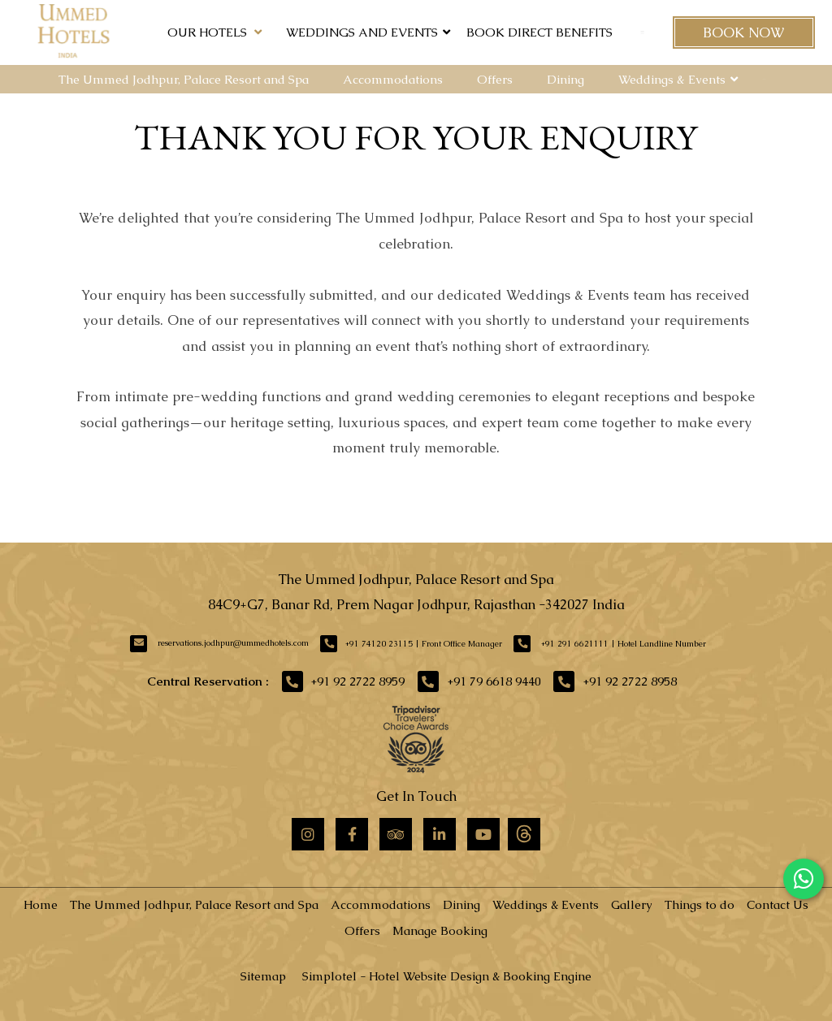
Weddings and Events (362, 32)
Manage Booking (440, 930)
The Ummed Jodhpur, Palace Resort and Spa (183, 79)
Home (41, 904)
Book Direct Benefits (539, 32)
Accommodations (393, 79)
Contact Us (777, 904)
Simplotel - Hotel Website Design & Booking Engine (447, 976)
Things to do (699, 904)
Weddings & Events (672, 79)
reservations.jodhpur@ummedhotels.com (233, 643)
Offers (495, 79)
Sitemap (263, 976)
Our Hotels (214, 32)
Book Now (743, 32)
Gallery (631, 904)
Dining (565, 79)
